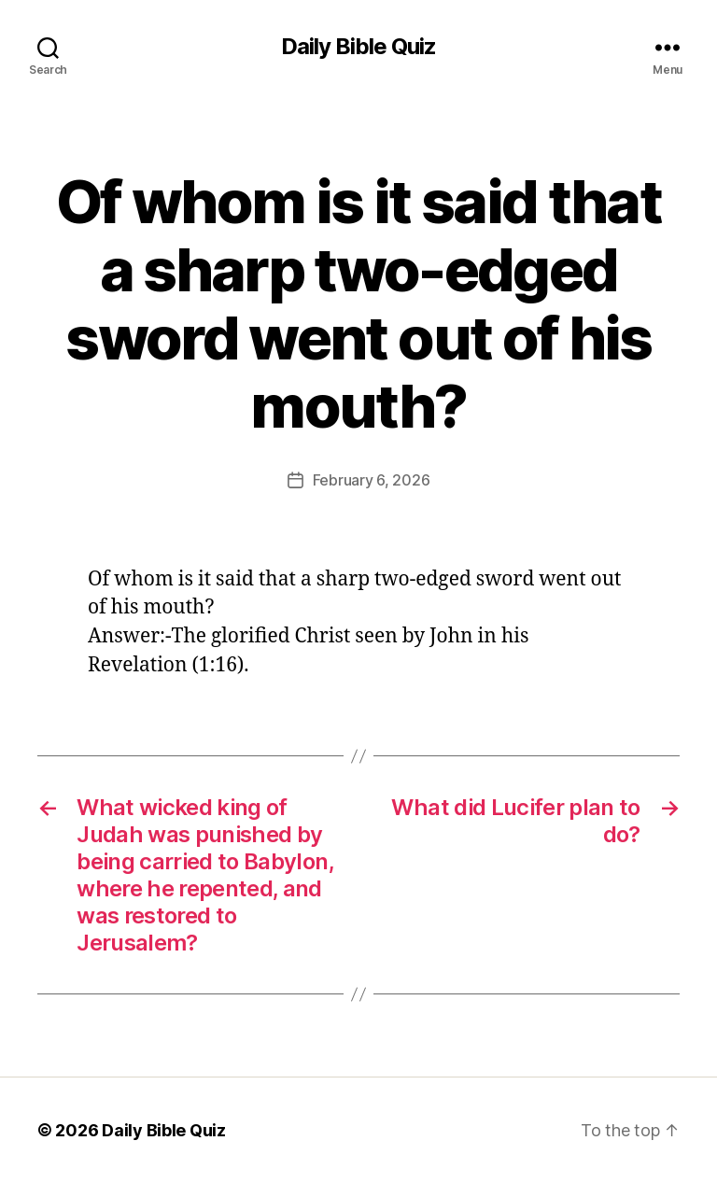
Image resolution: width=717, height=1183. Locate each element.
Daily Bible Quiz (358, 46)
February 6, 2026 (371, 480)
